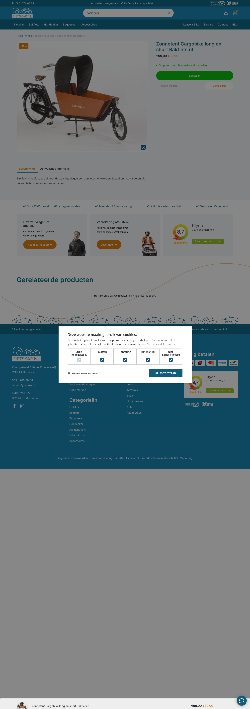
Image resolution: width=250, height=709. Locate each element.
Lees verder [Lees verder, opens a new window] (170, 344)
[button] (83, 373)
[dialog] (125, 354)
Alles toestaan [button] (166, 373)
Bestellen (224, 700)
